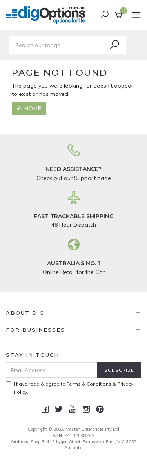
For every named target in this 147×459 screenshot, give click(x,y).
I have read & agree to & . (69, 388)
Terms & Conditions (89, 384)
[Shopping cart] (120, 15)
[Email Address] (52, 370)
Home (29, 108)
